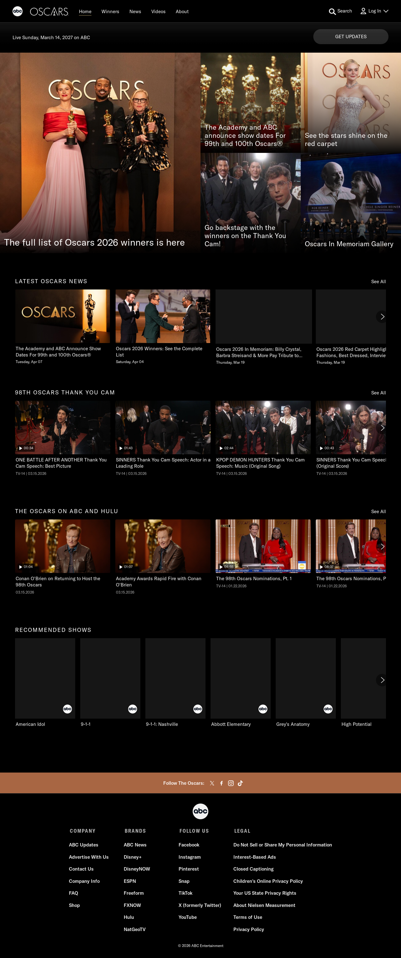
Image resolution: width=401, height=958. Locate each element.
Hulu (129, 918)
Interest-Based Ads (253, 858)
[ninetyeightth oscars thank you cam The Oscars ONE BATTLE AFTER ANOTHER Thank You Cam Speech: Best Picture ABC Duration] (62, 438)
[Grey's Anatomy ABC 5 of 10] (306, 682)
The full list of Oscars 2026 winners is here (94, 242)
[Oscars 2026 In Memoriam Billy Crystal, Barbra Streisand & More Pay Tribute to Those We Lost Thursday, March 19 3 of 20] (263, 327)
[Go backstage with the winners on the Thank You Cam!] (250, 203)
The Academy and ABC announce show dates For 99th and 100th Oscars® (245, 135)
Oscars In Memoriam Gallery (349, 244)
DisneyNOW (137, 870)
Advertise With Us (90, 858)
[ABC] (18, 12)
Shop (75, 906)
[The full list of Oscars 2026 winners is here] (100, 153)
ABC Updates (84, 846)
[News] (135, 11)
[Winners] (110, 11)
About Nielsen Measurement (263, 906)
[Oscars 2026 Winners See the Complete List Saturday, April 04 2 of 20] (163, 326)
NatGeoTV (135, 930)
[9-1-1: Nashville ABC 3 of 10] (175, 682)
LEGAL (240, 831)
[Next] (382, 316)
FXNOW (132, 906)
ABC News (135, 846)
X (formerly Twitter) (199, 906)
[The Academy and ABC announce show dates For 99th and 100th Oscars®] (250, 103)
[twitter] (212, 783)
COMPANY (83, 831)
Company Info (85, 882)
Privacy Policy (247, 930)
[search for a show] (340, 11)
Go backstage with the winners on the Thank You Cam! (245, 236)
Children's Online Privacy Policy (267, 882)
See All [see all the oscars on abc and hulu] (378, 511)
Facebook (188, 846)
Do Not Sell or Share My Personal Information (281, 846)
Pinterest (188, 870)
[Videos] (158, 11)
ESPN (130, 882)
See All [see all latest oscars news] (378, 281)
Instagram (189, 858)
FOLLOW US (193, 831)
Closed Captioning (252, 870)
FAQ (74, 894)
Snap (183, 882)
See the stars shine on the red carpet (346, 140)
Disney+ (133, 858)
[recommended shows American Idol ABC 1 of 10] (45, 682)
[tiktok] (240, 783)
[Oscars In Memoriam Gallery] (351, 203)
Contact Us (82, 870)
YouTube (187, 918)
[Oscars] (49, 12)
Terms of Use (246, 918)
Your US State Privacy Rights (263, 894)
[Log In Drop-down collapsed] (374, 11)
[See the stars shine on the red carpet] (351, 103)
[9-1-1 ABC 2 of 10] (110, 682)
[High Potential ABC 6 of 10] (371, 682)
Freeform (134, 894)
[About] (182, 11)
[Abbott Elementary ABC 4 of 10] (241, 682)
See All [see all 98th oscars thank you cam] (378, 393)
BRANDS (135, 831)
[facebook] (221, 783)
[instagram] (231, 783)
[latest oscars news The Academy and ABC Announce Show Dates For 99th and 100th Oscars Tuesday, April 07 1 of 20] (62, 326)
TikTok (185, 894)
